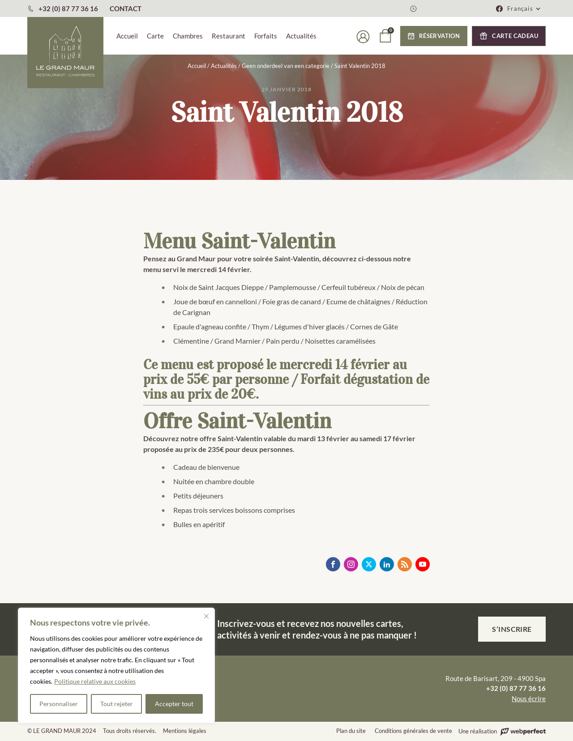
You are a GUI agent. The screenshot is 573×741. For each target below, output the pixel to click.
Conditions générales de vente (413, 730)
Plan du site (351, 730)
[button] (524, 8)
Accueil (127, 36)
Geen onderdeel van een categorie (285, 65)
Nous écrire (529, 698)
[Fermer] (206, 616)
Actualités (301, 36)
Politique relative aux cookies (95, 681)
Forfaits (265, 36)
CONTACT (125, 8)
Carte (155, 36)
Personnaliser (58, 703)
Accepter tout (174, 703)
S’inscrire (512, 629)
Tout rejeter (116, 703)
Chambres (188, 36)
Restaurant (228, 36)
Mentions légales (184, 730)
